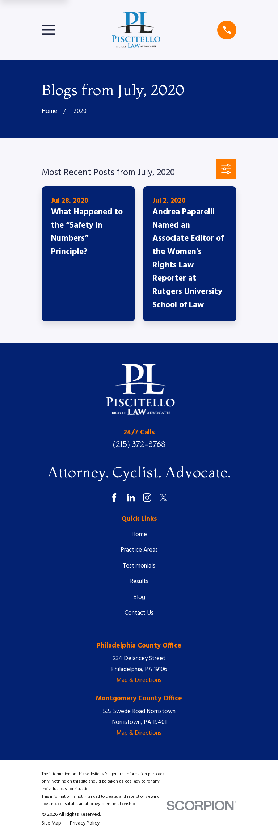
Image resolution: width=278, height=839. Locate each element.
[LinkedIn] (131, 497)
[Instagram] (147, 497)
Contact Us (139, 613)
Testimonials (139, 566)
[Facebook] (114, 497)
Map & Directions (139, 680)
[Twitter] (163, 497)
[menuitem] (51, 823)
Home (139, 534)
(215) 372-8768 (139, 444)
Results (139, 581)
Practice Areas (139, 550)
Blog (139, 597)
